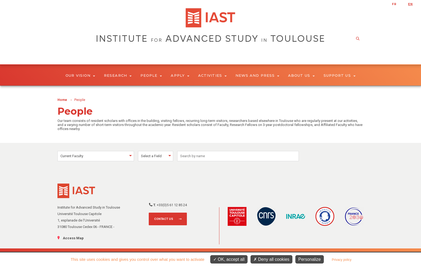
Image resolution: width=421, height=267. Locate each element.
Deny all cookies (271, 259)
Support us (339, 75)
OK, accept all (229, 259)
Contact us (163, 219)
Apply (180, 75)
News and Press (257, 75)
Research (118, 75)
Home (62, 100)
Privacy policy (341, 260)
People (151, 75)
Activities (212, 75)
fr (394, 4)
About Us (301, 75)
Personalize (309, 259)
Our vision (80, 75)
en (410, 4)
